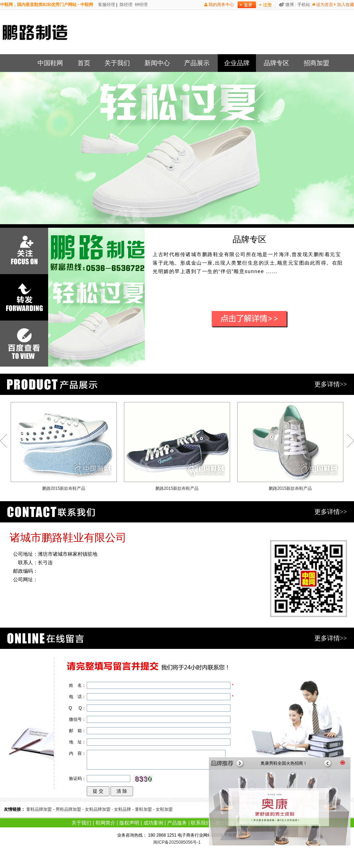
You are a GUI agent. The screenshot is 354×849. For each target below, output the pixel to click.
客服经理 (106, 4)
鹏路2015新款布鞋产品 (64, 446)
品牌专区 (276, 63)
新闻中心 (157, 63)
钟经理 (141, 4)
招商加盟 (316, 63)
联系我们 (201, 823)
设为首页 (324, 4)
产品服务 (177, 823)
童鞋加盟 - (145, 809)
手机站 (303, 4)
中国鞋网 (50, 63)
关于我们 (117, 63)
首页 (84, 63)
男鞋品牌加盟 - (70, 809)
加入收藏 (345, 4)
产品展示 (197, 63)
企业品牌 (237, 63)
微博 (289, 4)
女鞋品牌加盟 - (99, 809)
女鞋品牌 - (124, 809)
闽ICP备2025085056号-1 (176, 842)
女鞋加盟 (164, 809)
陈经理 (125, 4)
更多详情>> (330, 384)
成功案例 (153, 823)
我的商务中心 (221, 4)
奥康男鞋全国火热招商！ (284, 763)
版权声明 (129, 823)
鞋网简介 (105, 823)
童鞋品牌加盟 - (41, 809)
